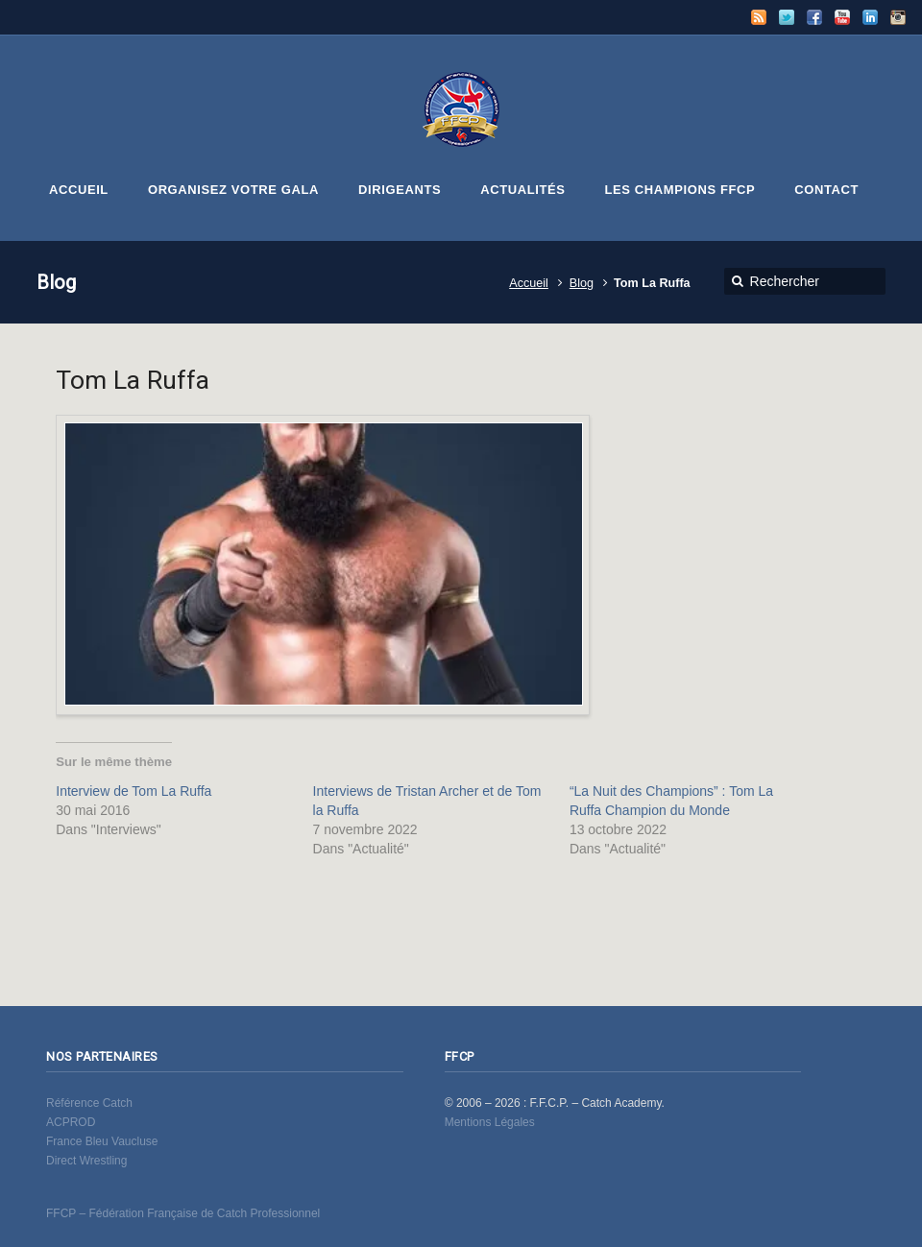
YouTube (842, 17)
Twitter (786, 17)
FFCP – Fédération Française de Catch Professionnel (183, 1213)
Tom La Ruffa (132, 380)
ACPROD (70, 1122)
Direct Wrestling (86, 1160)
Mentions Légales (490, 1122)
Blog (582, 283)
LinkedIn (870, 17)
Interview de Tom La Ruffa (133, 791)
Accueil (528, 283)
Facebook (814, 17)
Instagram (898, 17)
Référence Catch (89, 1103)
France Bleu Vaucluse (102, 1141)
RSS (758, 17)
